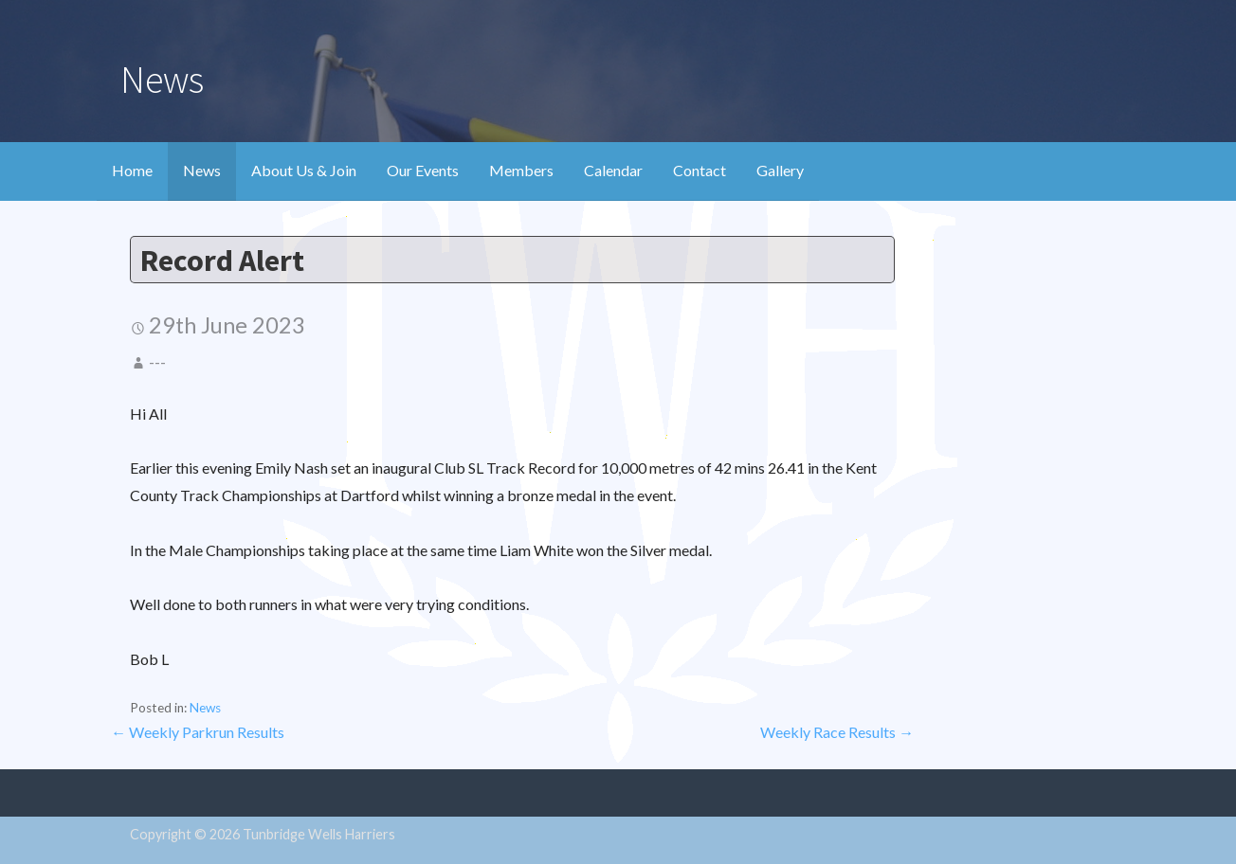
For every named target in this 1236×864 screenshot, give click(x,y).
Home (132, 170)
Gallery (780, 170)
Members (521, 170)
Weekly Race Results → (837, 732)
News (202, 170)
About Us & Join (303, 170)
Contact (699, 170)
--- (157, 361)
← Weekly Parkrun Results (197, 732)
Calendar (613, 170)
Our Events (423, 170)
